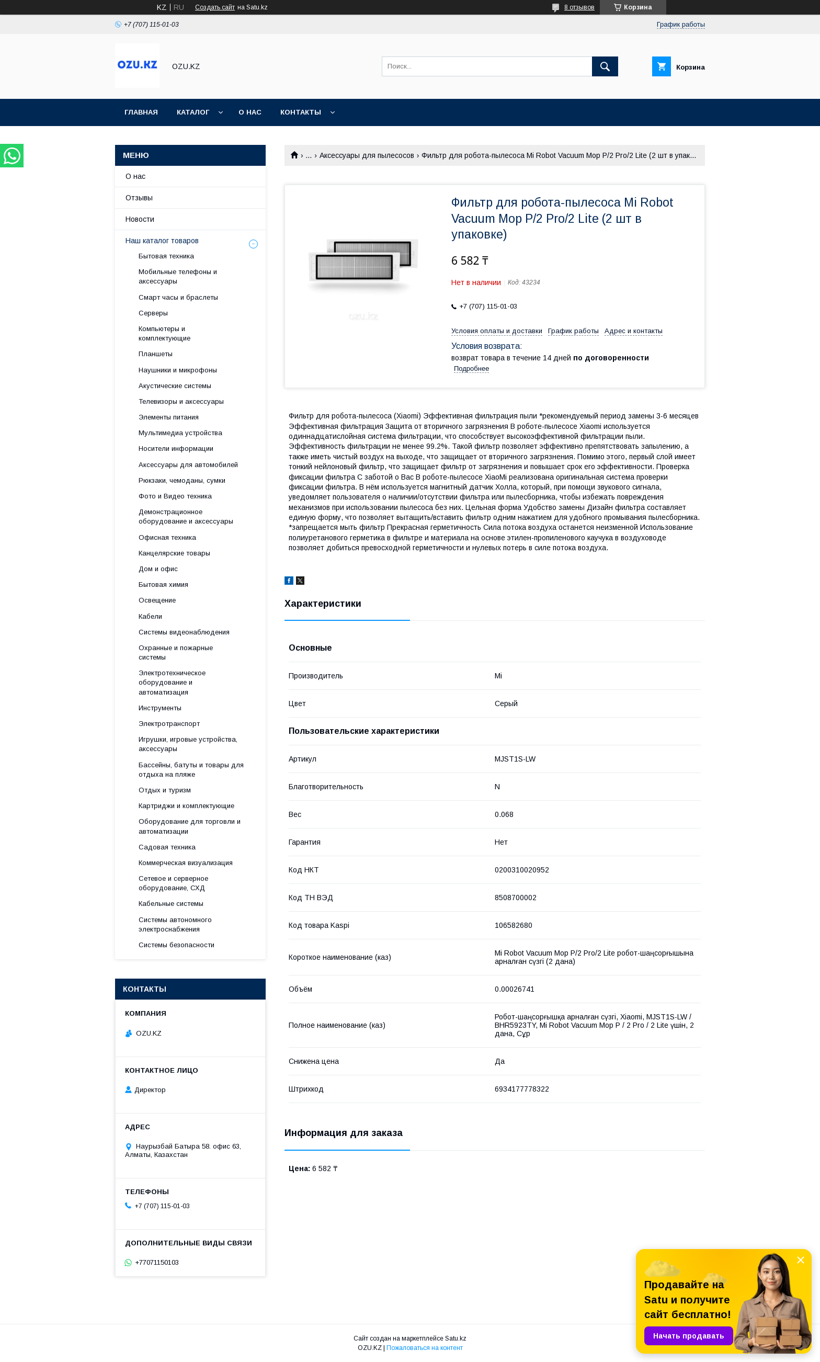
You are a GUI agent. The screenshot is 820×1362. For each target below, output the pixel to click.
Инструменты (160, 708)
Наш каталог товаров (162, 240)
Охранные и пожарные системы (176, 652)
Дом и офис (158, 569)
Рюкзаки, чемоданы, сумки (182, 480)
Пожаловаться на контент (424, 1348)
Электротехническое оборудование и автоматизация (172, 682)
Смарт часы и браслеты (178, 297)
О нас (249, 112)
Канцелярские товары (174, 553)
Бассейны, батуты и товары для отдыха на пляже (191, 769)
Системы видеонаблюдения (184, 632)
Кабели (150, 616)
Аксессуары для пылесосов (367, 155)
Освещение (157, 600)
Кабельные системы (171, 903)
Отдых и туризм (165, 790)
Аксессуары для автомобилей (188, 465)
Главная (141, 112)
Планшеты (156, 354)
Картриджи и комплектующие (186, 806)
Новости (140, 219)
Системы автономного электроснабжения (175, 924)
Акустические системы (175, 386)
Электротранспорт (169, 724)
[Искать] (605, 66)
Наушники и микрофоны (178, 370)
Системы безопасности (176, 945)
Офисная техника (167, 537)
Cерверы (153, 313)
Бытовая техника (166, 256)
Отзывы (139, 198)
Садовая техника (167, 847)
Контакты (300, 112)
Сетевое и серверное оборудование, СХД (173, 883)
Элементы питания (169, 417)
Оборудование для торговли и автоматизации (190, 826)
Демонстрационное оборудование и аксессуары (186, 516)
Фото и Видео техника (175, 496)
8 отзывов (579, 7)
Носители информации (176, 448)
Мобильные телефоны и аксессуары (178, 276)
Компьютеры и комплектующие (164, 333)
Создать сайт (215, 7)
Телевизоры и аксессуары (181, 401)
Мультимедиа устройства (180, 433)
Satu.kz (455, 1338)
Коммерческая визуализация (186, 863)
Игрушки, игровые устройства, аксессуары (188, 744)
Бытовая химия (163, 584)
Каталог (193, 112)
